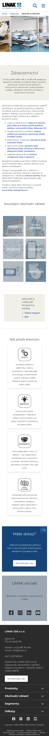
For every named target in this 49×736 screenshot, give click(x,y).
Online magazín (32, 313)
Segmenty (12, 703)
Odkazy (10, 711)
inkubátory (29, 151)
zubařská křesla (14, 142)
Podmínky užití (9, 733)
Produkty (11, 688)
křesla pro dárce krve (34, 148)
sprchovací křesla (36, 134)
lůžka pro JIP (40, 128)
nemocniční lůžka (24, 128)
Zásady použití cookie (15, 731)
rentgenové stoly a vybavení (20, 157)
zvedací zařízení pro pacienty (24, 132)
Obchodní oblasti (16, 696)
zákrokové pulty (38, 140)
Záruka (42, 733)
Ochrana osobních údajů (27, 733)
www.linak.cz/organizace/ (15, 190)
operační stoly (31, 146)
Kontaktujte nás (24, 563)
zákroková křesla (15, 148)
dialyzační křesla (15, 151)
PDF (27, 317)
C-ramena (32, 154)
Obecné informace (34, 731)
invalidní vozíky (14, 136)
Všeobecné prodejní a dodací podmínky (24, 734)
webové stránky (32, 175)
